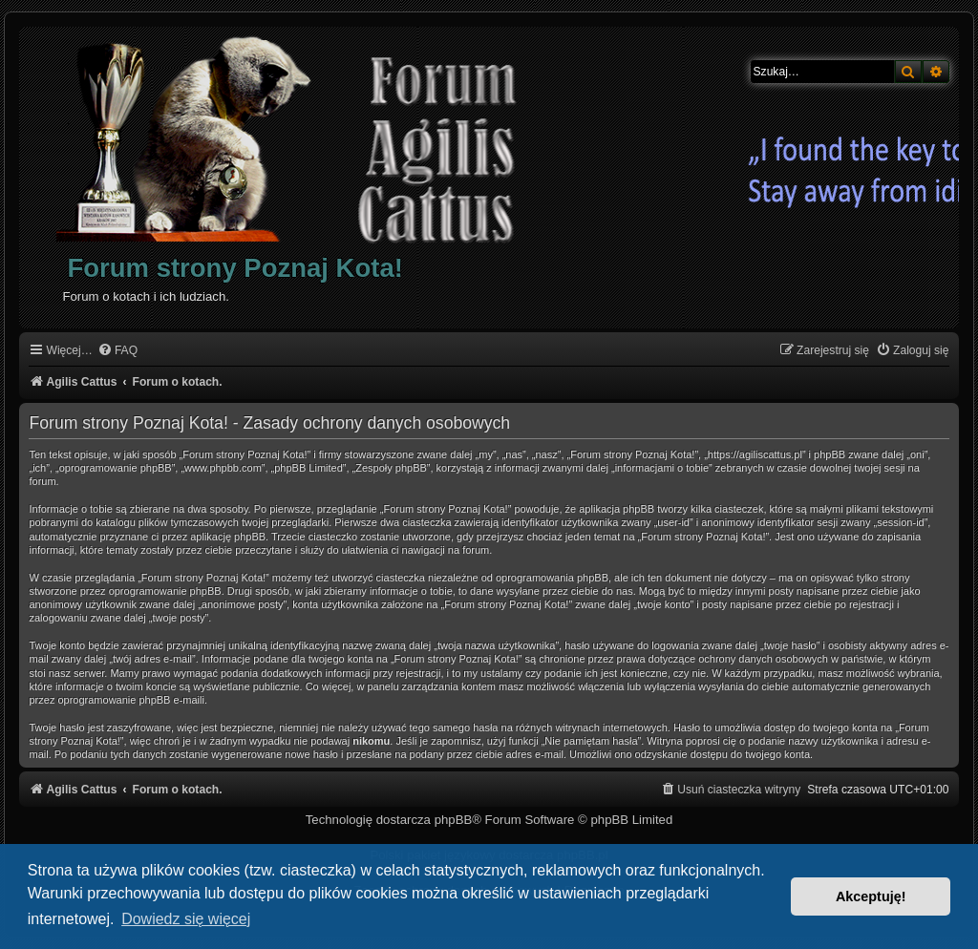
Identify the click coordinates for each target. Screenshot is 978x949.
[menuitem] (117, 351)
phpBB (454, 819)
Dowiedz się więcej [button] (185, 919)
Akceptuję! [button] (871, 896)
